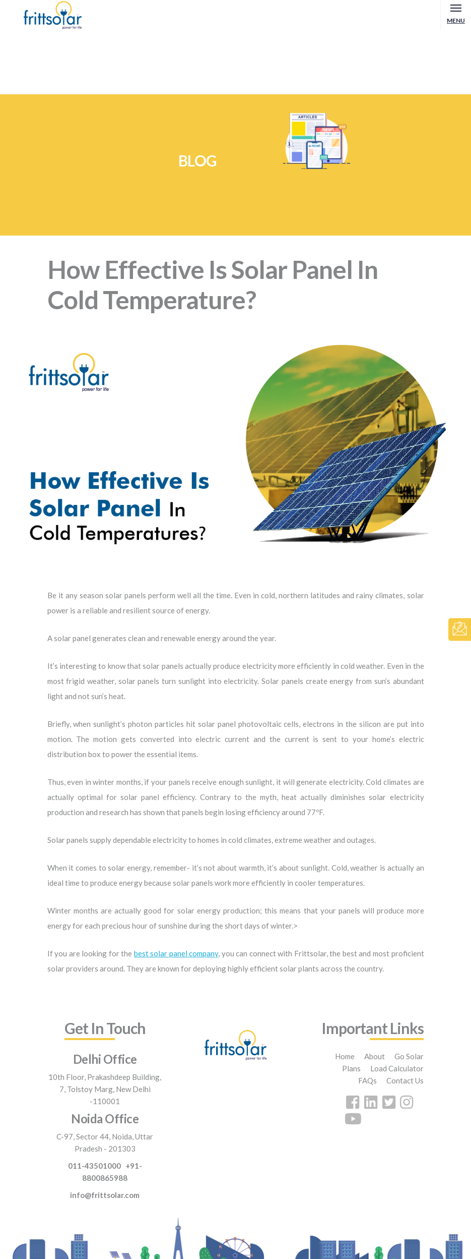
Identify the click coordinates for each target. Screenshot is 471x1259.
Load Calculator (397, 1068)
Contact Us (405, 1080)
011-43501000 (94, 1165)
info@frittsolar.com (105, 1194)
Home (345, 1056)
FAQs (367, 1080)
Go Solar (409, 1056)
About (374, 1056)
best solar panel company (176, 953)
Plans (351, 1068)
